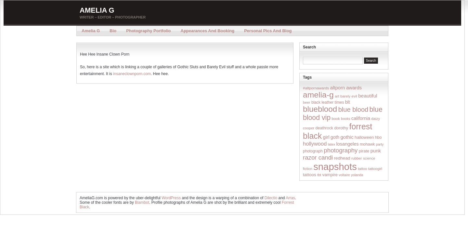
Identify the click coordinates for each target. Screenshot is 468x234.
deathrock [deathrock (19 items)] (324, 128)
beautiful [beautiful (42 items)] (367, 95)
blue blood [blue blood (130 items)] (353, 109)
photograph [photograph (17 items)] (313, 151)
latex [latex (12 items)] (331, 144)
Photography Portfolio (148, 30)
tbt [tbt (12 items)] (319, 175)
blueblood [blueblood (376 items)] (320, 109)
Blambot (142, 202)
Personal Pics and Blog (268, 30)
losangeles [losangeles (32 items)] (347, 144)
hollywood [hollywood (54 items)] (315, 144)
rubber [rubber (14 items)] (356, 158)
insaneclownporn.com (132, 74)
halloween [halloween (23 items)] (364, 137)
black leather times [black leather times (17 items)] (327, 102)
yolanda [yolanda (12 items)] (357, 175)
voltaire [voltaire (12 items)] (344, 175)
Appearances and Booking (208, 30)
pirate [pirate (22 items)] (364, 151)
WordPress (171, 198)
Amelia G (97, 10)
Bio (113, 30)
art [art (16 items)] (337, 96)
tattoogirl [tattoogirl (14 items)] (375, 169)
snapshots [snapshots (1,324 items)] (335, 166)
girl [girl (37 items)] (326, 137)
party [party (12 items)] (380, 144)
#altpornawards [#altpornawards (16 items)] (316, 88)
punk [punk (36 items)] (375, 150)
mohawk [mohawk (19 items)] (367, 144)
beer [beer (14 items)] (306, 102)
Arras (290, 198)
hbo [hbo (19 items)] (378, 137)
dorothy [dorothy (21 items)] (341, 127)
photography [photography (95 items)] (341, 150)
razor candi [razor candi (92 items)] (318, 157)
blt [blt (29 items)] (347, 102)
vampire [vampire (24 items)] (329, 174)
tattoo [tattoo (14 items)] (362, 169)
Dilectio (271, 198)
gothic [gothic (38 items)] (346, 137)
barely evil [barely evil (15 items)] (348, 96)
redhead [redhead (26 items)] (342, 158)
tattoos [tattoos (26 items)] (309, 174)
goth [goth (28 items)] (335, 137)
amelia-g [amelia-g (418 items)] (318, 94)
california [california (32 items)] (360, 118)
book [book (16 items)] (336, 118)
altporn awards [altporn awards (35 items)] (346, 87)
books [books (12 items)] (345, 119)
